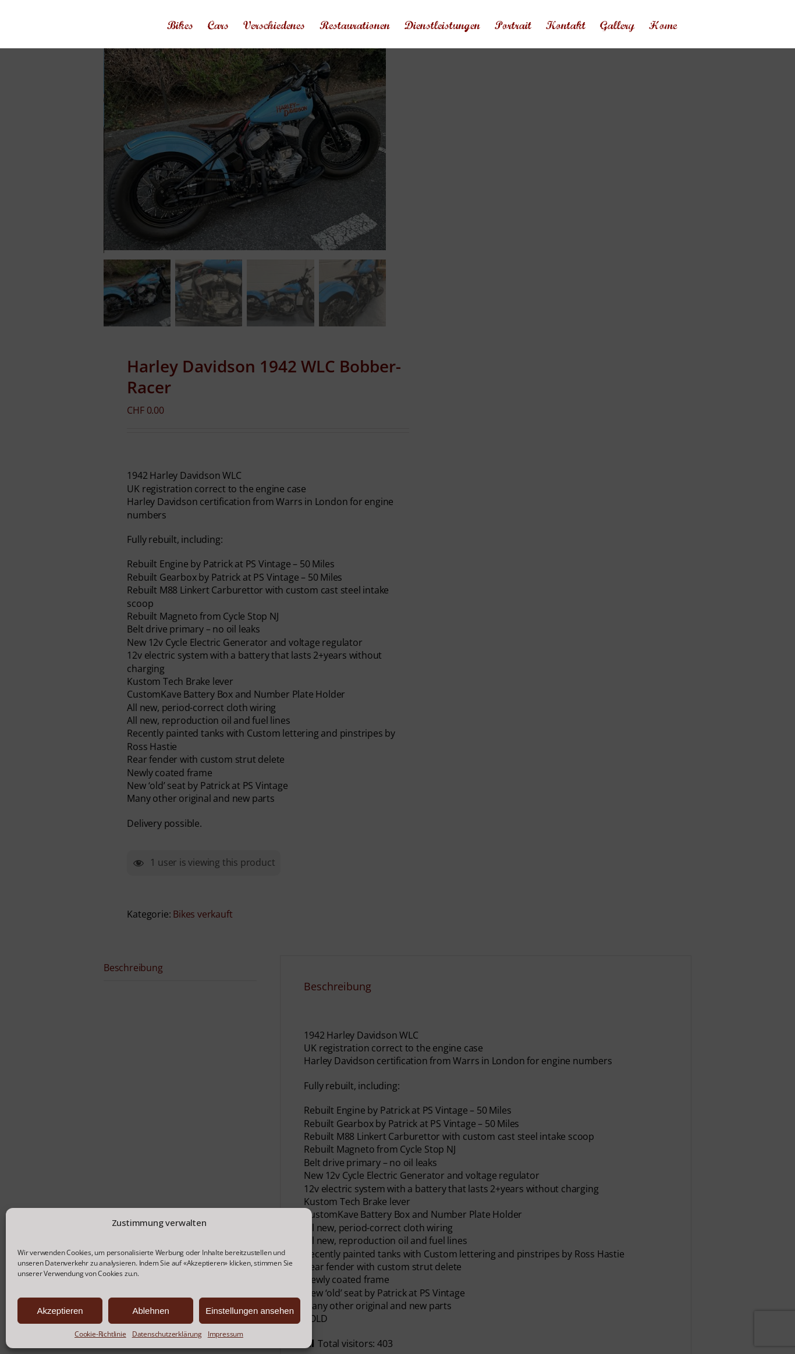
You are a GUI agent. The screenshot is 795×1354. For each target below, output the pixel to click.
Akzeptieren (60, 1311)
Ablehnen (150, 1311)
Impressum (225, 1334)
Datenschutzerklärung (167, 1334)
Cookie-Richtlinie (100, 1334)
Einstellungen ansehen (249, 1311)
